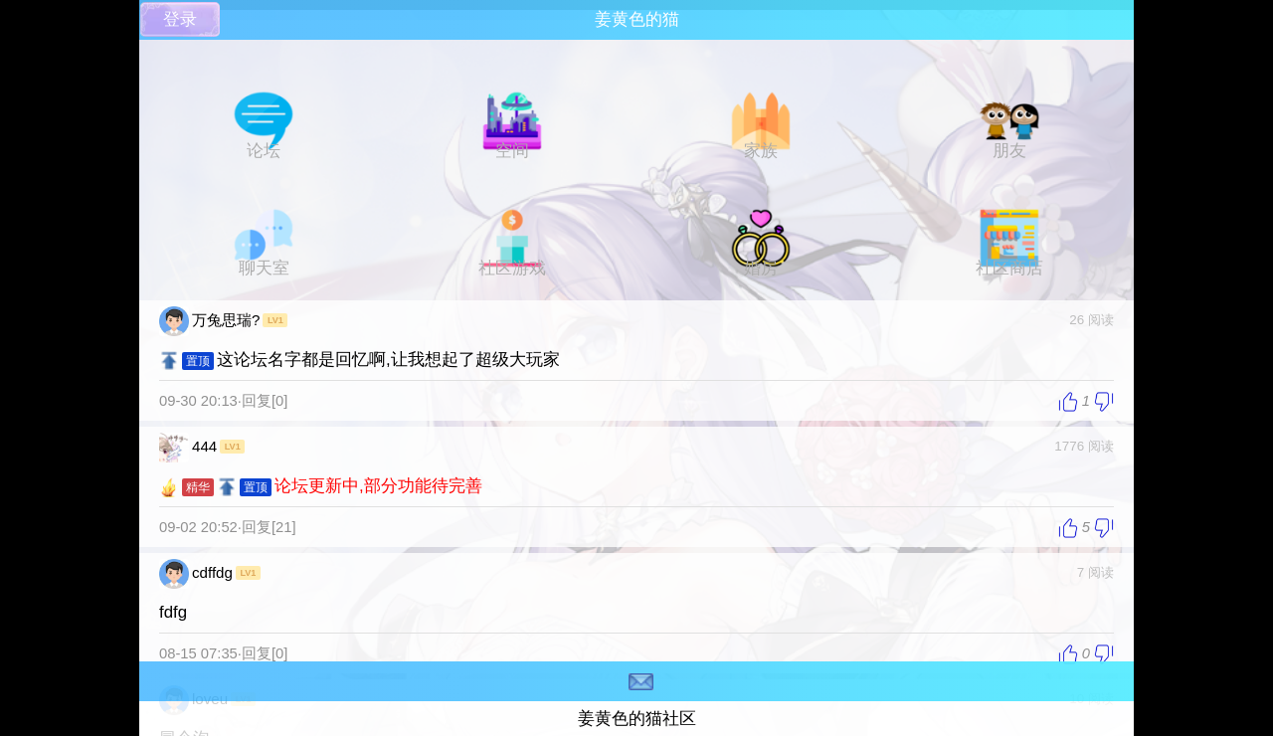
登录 (180, 19)
